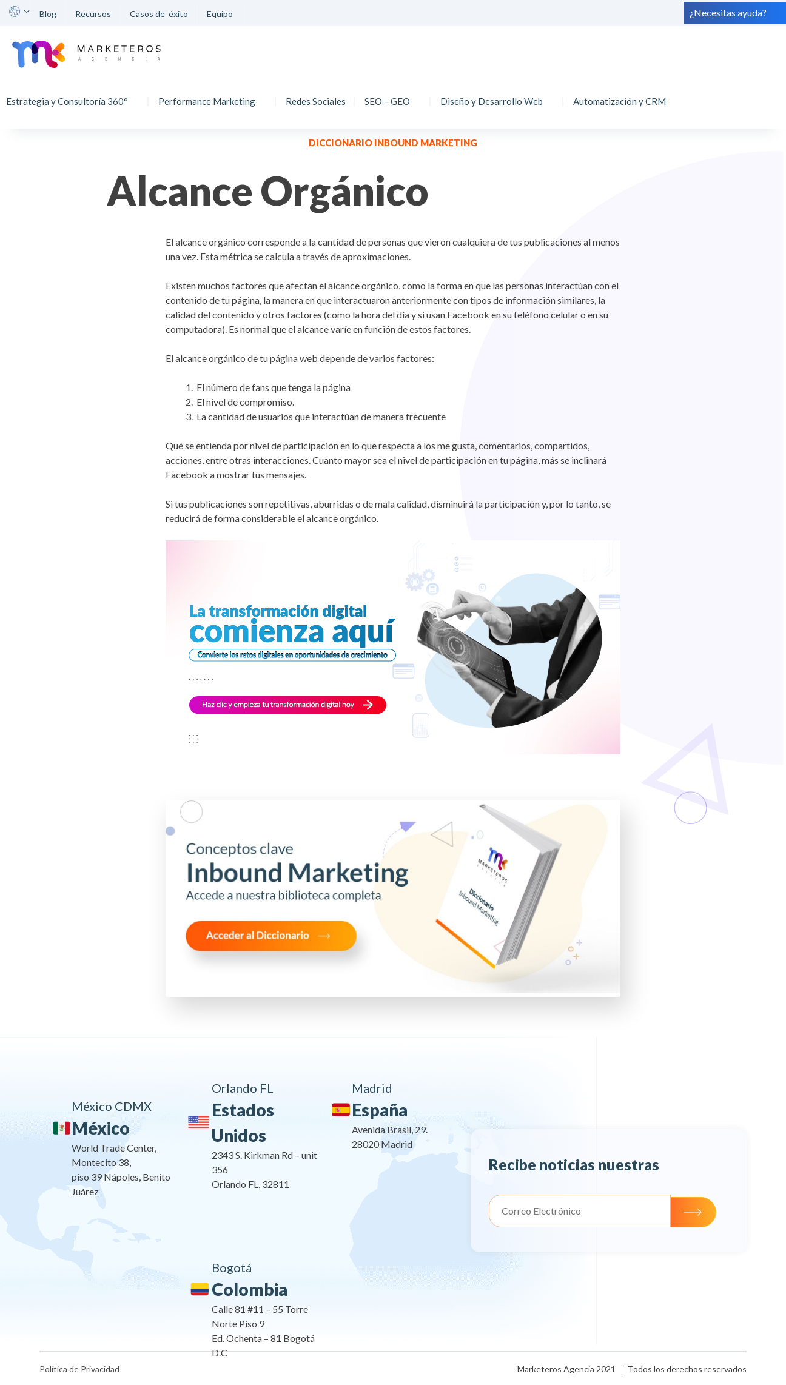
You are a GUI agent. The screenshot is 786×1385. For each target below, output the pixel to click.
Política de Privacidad (79, 1369)
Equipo (221, 13)
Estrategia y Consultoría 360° (70, 94)
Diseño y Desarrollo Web (494, 94)
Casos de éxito (159, 13)
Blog (47, 13)
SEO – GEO (390, 94)
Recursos (93, 13)
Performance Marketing (209, 94)
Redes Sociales (319, 94)
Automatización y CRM (622, 94)
